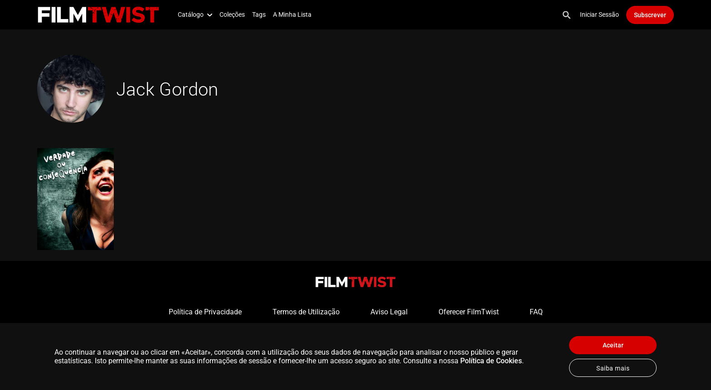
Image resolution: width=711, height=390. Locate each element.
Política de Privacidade (205, 312)
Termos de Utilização (306, 312)
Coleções (232, 14)
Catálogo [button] (195, 14)
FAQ (536, 312)
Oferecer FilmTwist (468, 312)
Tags (259, 14)
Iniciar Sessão (599, 14)
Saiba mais (612, 368)
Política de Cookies (491, 360)
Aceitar (613, 345)
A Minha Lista (292, 14)
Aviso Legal (389, 312)
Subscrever (650, 15)
